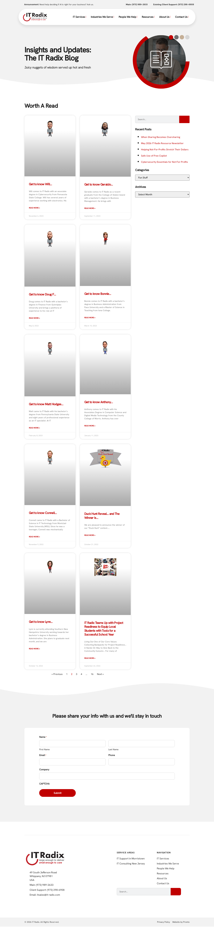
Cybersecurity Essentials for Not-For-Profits (164, 161)
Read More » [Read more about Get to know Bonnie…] (89, 317)
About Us (165, 16)
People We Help (128, 16)
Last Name (113, 749)
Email (42, 755)
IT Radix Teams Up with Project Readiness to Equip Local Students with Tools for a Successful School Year (103, 628)
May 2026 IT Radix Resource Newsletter (162, 143)
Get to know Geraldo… (98, 184)
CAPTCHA (44, 783)
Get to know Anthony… (98, 402)
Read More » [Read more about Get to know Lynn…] (34, 649)
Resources (148, 16)
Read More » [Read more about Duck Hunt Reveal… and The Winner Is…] (89, 535)
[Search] (184, 119)
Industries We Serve (102, 16)
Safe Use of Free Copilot (154, 155)
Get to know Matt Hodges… (46, 404)
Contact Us (182, 16)
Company (44, 769)
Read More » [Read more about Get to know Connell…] (34, 537)
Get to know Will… (40, 184)
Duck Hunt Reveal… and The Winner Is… (102, 516)
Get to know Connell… (43, 513)
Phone (111, 755)
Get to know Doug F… (42, 294)
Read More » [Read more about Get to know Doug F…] (34, 318)
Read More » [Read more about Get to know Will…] (34, 208)
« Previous (57, 674)
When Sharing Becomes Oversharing (160, 137)
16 (92, 674)
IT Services (79, 16)
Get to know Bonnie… (97, 294)
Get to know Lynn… (41, 622)
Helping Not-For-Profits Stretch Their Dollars (165, 149)
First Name (44, 749)
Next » (100, 674)
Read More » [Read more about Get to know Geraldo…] (89, 208)
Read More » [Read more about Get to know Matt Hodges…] (34, 428)
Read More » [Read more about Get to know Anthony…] (89, 426)
